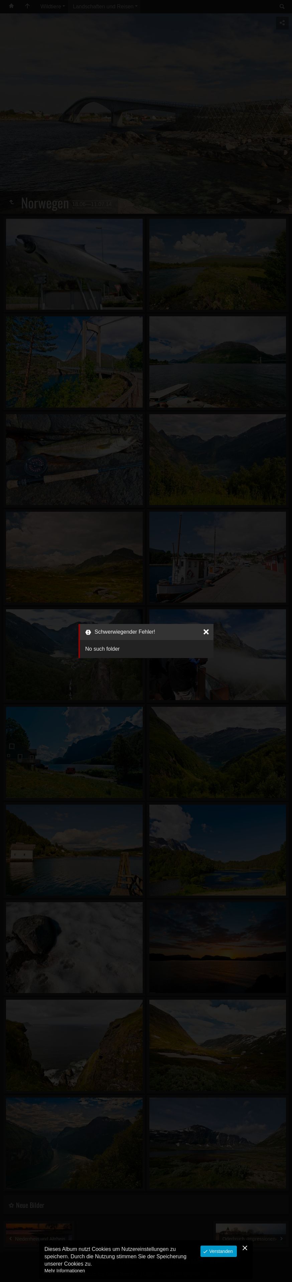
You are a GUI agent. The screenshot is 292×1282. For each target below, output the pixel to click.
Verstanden (220, 1251)
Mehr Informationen (64, 1270)
